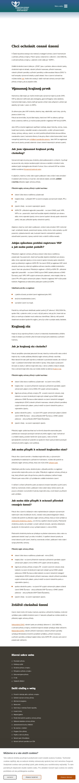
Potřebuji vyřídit (18, 664)
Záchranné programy (20, 701)
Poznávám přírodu (19, 661)
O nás (15, 678)
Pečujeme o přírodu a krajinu (22, 671)
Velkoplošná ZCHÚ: (18, 625)
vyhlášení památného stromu (40, 139)
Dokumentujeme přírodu (21, 674)
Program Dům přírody (20, 731)
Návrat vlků (17, 704)
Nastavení (10, 777)
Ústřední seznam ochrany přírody (24, 698)
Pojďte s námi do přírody (21, 735)
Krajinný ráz (57, 369)
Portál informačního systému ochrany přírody (27, 718)
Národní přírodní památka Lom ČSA (24, 741)
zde (23, 79)
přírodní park (53, 463)
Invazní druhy (18, 711)
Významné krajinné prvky (32, 169)
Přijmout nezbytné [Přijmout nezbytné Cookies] (32, 777)
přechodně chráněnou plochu (22, 521)
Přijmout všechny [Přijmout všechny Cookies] (66, 777)
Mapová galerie (18, 714)
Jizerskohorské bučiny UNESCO (23, 725)
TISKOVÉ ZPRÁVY (19, 681)
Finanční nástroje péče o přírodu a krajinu (26, 694)
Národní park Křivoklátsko (21, 738)
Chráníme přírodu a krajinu (22, 668)
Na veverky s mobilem (20, 728)
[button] (61, 6)
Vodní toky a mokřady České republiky (25, 708)
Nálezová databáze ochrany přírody (24, 721)
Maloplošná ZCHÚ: (18, 631)
